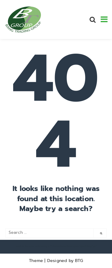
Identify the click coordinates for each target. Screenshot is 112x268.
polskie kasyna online (29, 246)
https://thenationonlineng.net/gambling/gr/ (69, 246)
